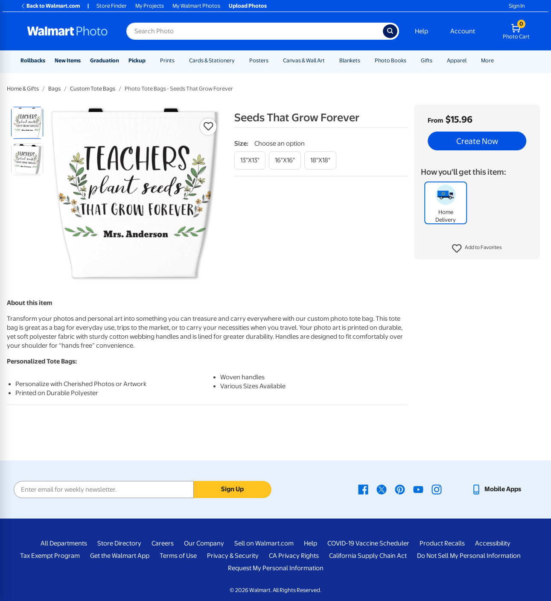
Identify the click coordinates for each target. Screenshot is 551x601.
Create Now (477, 141)
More (487, 60)
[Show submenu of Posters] (272, 60)
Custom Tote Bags (92, 88)
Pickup (137, 60)
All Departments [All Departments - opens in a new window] (64, 543)
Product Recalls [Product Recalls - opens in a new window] (442, 543)
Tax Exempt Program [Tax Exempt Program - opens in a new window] (50, 556)
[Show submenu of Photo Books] (410, 60)
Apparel (456, 60)
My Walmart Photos (196, 6)
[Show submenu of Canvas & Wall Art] (328, 60)
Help (421, 31)
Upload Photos (248, 6)
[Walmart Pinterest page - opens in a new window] (400, 489)
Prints (167, 60)
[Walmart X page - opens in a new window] (381, 489)
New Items (68, 60)
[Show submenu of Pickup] (149, 60)
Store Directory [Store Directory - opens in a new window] (119, 543)
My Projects (149, 6)
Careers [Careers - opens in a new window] (163, 543)
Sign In (517, 6)
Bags (54, 88)
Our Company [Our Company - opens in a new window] (204, 543)
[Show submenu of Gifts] (436, 60)
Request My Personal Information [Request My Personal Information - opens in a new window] (276, 568)
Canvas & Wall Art (304, 60)
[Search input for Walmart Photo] (254, 31)
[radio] (27, 123)
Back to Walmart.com (50, 6)
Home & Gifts (23, 88)
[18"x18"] (320, 160)
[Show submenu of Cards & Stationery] (238, 60)
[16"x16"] (285, 160)
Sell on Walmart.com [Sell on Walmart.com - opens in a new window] (264, 543)
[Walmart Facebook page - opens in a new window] (363, 489)
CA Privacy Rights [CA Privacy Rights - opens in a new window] (294, 556)
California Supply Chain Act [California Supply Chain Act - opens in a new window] (368, 556)
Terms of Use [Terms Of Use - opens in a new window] (178, 556)
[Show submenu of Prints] (178, 60)
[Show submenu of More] (497, 60)
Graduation (104, 60)
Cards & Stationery (212, 60)
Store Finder (111, 6)
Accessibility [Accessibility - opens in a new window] (492, 543)
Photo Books (390, 60)
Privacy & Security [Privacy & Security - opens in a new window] (233, 556)
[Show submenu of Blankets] (364, 60)
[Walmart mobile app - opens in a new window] (496, 489)
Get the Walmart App (119, 556)
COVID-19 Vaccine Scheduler (368, 543)
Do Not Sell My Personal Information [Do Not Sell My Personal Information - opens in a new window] (469, 556)
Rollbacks (32, 60)
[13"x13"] (249, 160)
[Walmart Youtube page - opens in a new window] (418, 489)
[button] (477, 248)
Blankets (349, 60)
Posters (258, 60)
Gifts (426, 60)
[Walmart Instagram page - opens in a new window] (436, 489)
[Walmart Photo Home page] (67, 31)
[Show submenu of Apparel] (470, 60)
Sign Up (232, 489)
